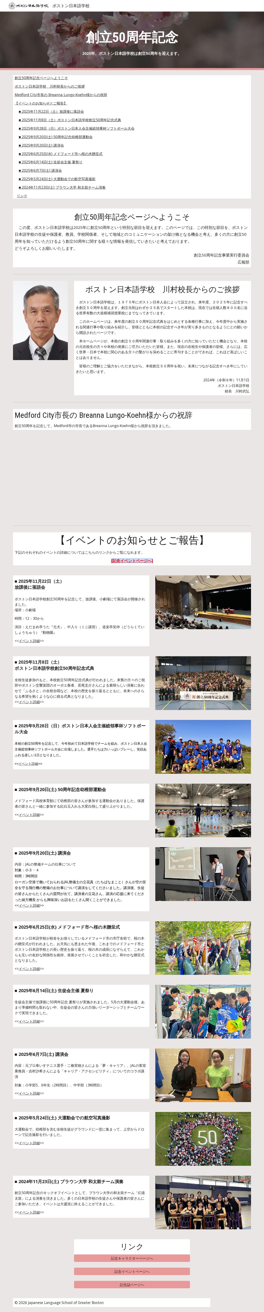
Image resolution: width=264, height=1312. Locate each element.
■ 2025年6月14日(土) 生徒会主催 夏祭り (50, 161)
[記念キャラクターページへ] (132, 1258)
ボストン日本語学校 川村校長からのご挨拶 (50, 86)
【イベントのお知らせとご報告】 (41, 103)
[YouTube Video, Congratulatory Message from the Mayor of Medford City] (71, 479)
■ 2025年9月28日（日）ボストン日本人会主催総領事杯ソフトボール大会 (76, 128)
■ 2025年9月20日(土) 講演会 (41, 145)
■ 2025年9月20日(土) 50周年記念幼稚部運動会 (56, 136)
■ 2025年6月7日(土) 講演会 (40, 170)
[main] (132, 41)
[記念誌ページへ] (132, 1284)
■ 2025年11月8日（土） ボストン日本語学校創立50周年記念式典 (70, 119)
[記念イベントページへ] (132, 1271)
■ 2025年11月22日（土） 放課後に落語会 (51, 111)
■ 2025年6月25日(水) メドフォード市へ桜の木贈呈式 (61, 153)
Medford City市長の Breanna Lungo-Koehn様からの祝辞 (61, 94)
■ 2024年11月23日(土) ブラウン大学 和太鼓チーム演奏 (62, 187)
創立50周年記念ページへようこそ (41, 77)
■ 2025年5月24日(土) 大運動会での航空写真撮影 (57, 178)
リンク (22, 195)
